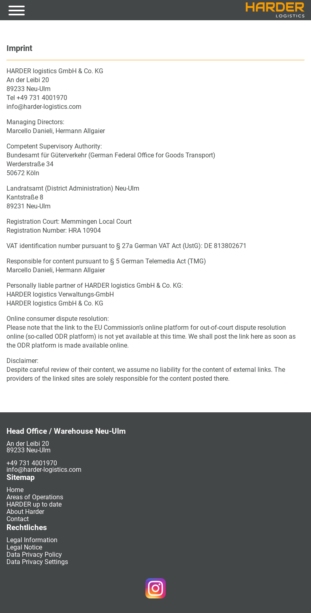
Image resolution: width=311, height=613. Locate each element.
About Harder (25, 511)
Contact (17, 519)
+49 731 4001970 (31, 463)
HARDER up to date (34, 504)
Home (14, 490)
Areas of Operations (34, 497)
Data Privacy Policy (34, 554)
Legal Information (32, 540)
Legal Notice (24, 547)
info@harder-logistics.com (43, 469)
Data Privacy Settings (37, 562)
